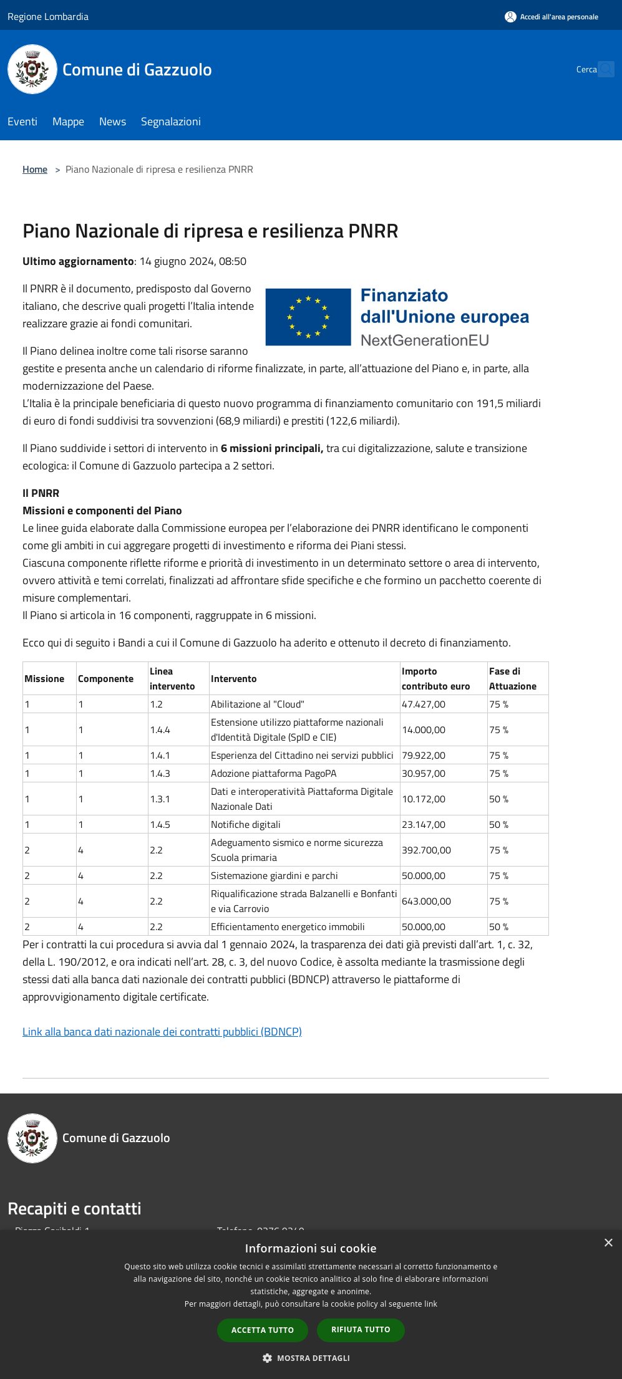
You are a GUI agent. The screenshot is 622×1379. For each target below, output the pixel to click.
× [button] (608, 1243)
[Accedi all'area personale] (551, 16)
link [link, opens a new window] (430, 1304)
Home (34, 168)
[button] (311, 1358)
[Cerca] (600, 69)
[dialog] (311, 1304)
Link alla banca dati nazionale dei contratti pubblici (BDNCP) (162, 1031)
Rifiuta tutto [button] (361, 1329)
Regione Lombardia (48, 16)
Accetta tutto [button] (262, 1330)
